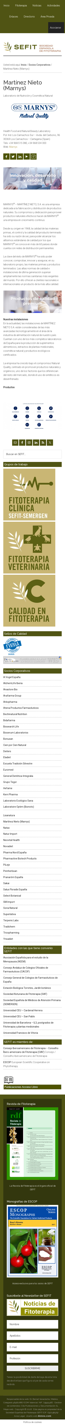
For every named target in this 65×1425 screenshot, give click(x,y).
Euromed (8, 769)
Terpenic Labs (11, 920)
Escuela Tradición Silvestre (17, 763)
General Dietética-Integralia (18, 776)
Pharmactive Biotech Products (20, 858)
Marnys (13, 146)
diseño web (38, 1416)
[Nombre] (32, 1324)
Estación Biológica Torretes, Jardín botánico (27, 988)
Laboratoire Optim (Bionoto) (18, 806)
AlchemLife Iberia (13, 683)
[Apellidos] (32, 1335)
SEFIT (32, 48)
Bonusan (8, 738)
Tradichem (9, 926)
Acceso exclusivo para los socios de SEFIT (32, 1283)
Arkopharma (10, 701)
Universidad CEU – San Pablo (19, 1016)
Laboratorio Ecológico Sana (18, 800)
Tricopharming (11, 932)
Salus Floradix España (15, 889)
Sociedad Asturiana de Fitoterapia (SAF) (25, 994)
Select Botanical (12, 895)
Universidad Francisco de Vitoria (20, 1032)
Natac (6, 827)
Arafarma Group (12, 695)
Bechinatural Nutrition (15, 714)
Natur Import (10, 833)
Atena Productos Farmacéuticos (21, 708)
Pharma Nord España (15, 852)
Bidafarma (9, 720)
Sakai (6, 883)
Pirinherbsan (10, 871)
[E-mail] (32, 1347)
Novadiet (8, 846)
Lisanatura (9, 815)
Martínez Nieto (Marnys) (16, 821)
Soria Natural (10, 908)
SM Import (9, 902)
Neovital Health (11, 840)
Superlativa (9, 914)
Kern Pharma (10, 794)
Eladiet (7, 757)
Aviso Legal (19, 1416)
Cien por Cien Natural (14, 745)
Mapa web (8, 1409)
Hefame (7, 788)
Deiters (7, 751)
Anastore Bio (10, 689)
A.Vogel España (11, 677)
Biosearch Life (11, 726)
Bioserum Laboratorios (15, 732)
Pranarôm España (13, 877)
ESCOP (7, 1062)
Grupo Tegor (10, 782)
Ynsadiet (8, 939)
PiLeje (6, 864)
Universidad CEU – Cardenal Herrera (22, 1010)
